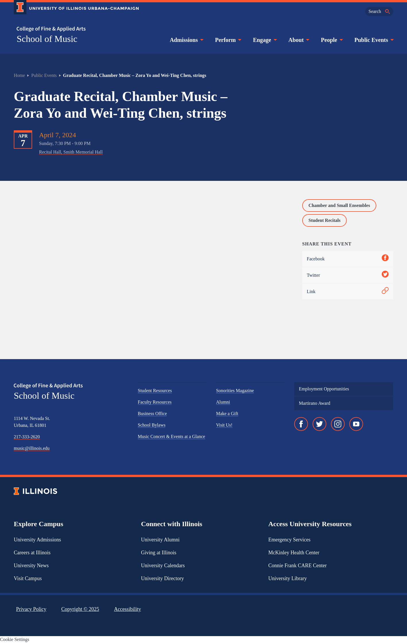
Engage (264, 40)
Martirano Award (314, 403)
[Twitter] (319, 424)
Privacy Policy (31, 609)
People (331, 40)
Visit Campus (28, 578)
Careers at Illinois (32, 552)
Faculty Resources (155, 402)
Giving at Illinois (158, 552)
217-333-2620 (27, 436)
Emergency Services (289, 540)
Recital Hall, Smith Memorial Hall (71, 152)
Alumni (223, 402)
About (298, 40)
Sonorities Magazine (235, 390)
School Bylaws (151, 425)
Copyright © (80, 609)
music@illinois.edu (32, 448)
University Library (287, 578)
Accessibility (127, 609)
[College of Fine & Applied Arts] (74, 29)
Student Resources (155, 390)
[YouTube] (356, 424)
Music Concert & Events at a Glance (171, 436)
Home (19, 75)
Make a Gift (227, 413)
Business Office (152, 413)
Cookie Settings (14, 639)
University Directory (162, 578)
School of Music (47, 39)
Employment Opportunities (324, 388)
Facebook (348, 258)
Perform (227, 40)
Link (348, 291)
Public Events (373, 40)
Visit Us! (224, 425)
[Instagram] (338, 424)
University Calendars (163, 565)
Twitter (348, 275)
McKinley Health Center (293, 552)
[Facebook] (301, 424)
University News (31, 565)
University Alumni (160, 540)
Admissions (186, 40)
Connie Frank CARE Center (297, 565)
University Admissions (37, 540)
